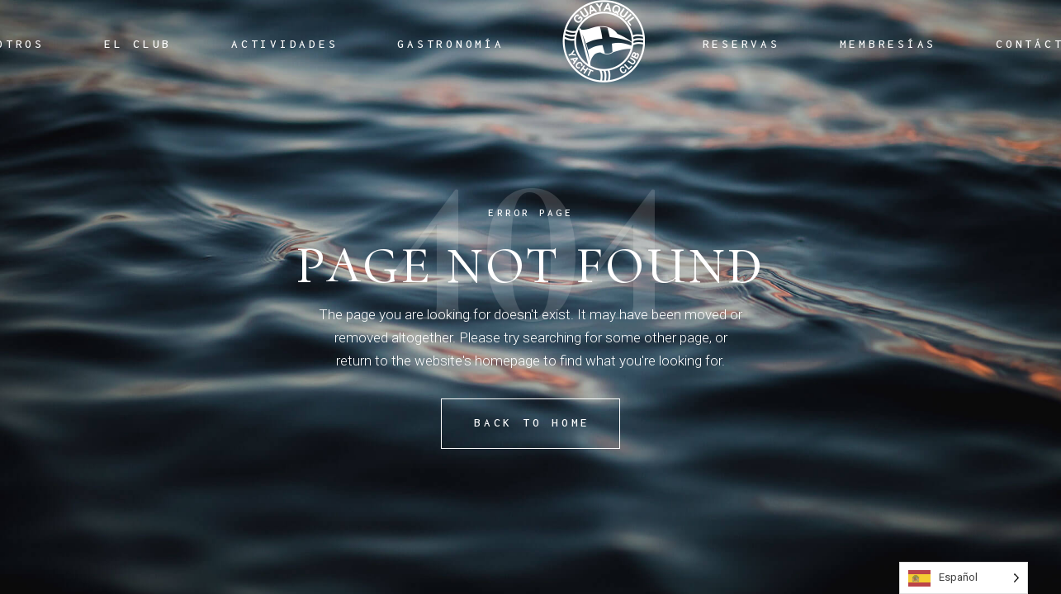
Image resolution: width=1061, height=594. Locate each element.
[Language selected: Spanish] (963, 578)
